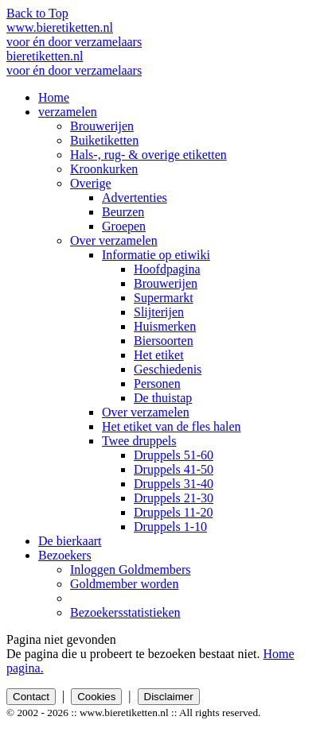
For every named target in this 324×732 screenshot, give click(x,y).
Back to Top (37, 13)
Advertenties (134, 197)
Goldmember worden (124, 584)
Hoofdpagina (167, 269)
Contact (31, 697)
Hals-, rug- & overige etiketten (148, 154)
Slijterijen (159, 312)
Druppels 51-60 (173, 455)
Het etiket (159, 355)
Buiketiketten (104, 140)
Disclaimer (168, 697)
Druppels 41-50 (173, 469)
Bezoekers (65, 555)
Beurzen (123, 212)
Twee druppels (139, 440)
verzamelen (67, 111)
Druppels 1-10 (170, 526)
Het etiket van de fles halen (171, 426)
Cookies (96, 697)
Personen (157, 383)
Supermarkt (163, 297)
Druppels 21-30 (173, 498)
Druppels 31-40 (173, 483)
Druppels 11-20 (173, 512)
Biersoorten (163, 340)
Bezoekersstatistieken (125, 612)
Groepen (124, 226)
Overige (90, 183)
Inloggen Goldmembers (130, 569)
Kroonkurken (104, 169)
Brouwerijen (102, 126)
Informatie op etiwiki (156, 254)
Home (53, 97)
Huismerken (165, 326)
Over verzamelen (114, 240)
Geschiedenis (167, 369)
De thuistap (163, 398)
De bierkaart (70, 541)
